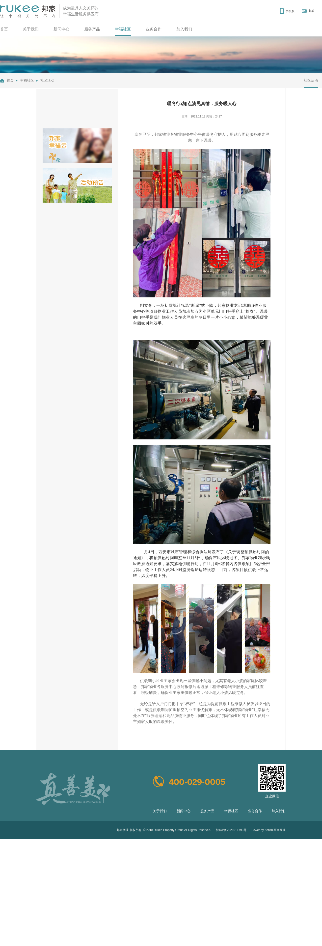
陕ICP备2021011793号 (231, 830)
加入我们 (184, 29)
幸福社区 (123, 29)
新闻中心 (61, 29)
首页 (4, 29)
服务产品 (92, 29)
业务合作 (153, 29)
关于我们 (31, 29)
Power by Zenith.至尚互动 (268, 830)
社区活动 (47, 80)
